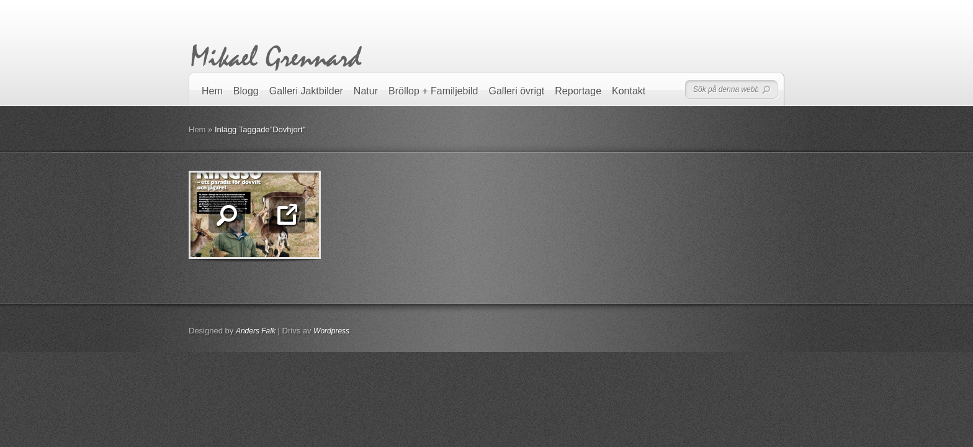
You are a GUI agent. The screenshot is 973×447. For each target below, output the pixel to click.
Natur (366, 91)
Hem (212, 91)
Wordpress (331, 331)
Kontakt (628, 91)
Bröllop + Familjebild (433, 91)
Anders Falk (256, 331)
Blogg (246, 91)
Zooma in (227, 215)
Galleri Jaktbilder (306, 91)
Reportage (578, 91)
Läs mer (287, 215)
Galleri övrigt (517, 91)
